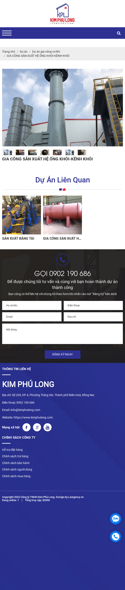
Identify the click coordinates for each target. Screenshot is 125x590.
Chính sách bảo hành (16, 463)
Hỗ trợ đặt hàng (12, 449)
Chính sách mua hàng (16, 476)
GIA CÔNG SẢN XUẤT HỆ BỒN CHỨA (62, 238)
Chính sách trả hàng (15, 456)
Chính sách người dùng (17, 469)
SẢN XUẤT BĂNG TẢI (18, 238)
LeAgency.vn (76, 497)
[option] (7, 152)
